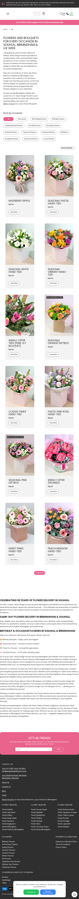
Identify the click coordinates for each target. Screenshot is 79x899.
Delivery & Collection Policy (66, 842)
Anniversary (22, 119)
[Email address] (33, 749)
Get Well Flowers (34, 125)
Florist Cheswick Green (40, 827)
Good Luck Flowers (31, 139)
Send (58, 749)
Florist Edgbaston (9, 824)
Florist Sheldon (63, 827)
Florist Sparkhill (37, 812)
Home (5, 29)
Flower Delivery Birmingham (13, 829)
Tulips (4, 883)
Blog (4, 791)
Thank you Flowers (29, 132)
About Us (5, 782)
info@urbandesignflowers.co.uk (14, 771)
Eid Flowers (6, 859)
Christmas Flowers (9, 867)
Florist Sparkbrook (38, 815)
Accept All (31, 892)
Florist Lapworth (64, 824)
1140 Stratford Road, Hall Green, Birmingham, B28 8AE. (14, 776)
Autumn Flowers (8, 853)
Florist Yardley (36, 818)
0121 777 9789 (45, 5)
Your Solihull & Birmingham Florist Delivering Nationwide (39, 22)
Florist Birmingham (9, 827)
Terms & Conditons (63, 844)
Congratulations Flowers (14, 125)
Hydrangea (6, 880)
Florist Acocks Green (39, 810)
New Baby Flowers (53, 125)
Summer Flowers (11, 132)
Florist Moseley (8, 821)
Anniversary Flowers (10, 844)
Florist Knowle (63, 818)
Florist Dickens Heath (66, 810)
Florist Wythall (36, 821)
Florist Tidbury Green (66, 815)
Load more (39, 573)
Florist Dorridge (64, 821)
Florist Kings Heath (9, 818)
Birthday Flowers (58, 119)
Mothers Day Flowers (10, 864)
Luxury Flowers (49, 139)
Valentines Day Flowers (11, 862)
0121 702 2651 (20, 768)
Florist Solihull (7, 810)
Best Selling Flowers (39, 119)
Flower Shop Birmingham (40, 829)
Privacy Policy (61, 847)
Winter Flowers (8, 856)
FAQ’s (4, 795)
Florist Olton (35, 824)
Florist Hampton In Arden (67, 812)
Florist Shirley (7, 815)
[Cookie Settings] (74, 894)
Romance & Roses (48, 132)
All (8, 119)
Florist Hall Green (8, 812)
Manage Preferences (48, 892)
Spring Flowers (7, 847)
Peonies (5, 877)
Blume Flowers (9, 104)
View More (14, 212)
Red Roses (64, 132)
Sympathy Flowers (11, 139)
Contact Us (6, 787)
